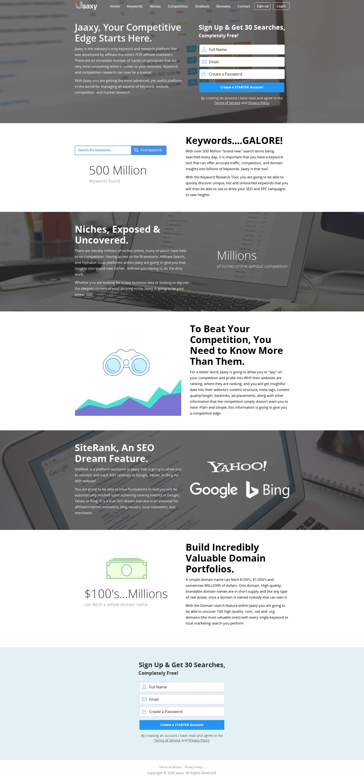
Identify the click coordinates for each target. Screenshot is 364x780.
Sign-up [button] (263, 6)
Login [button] (281, 6)
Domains (223, 6)
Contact (244, 6)
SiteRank (202, 6)
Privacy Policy (258, 103)
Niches (155, 6)
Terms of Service (227, 103)
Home (115, 6)
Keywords (135, 6)
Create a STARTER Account (241, 87)
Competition (178, 6)
